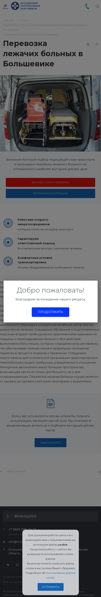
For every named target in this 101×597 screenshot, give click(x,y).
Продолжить (50, 312)
